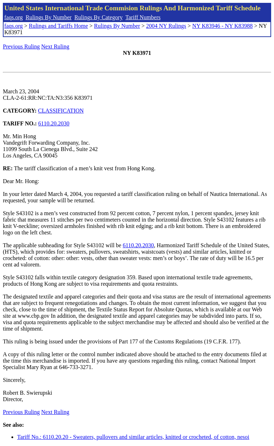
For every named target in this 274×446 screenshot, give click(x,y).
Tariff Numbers (143, 17)
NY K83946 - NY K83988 (222, 26)
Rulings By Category (99, 17)
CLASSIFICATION (61, 111)
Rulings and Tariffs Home (58, 26)
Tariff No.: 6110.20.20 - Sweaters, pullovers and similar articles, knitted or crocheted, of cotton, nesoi (133, 437)
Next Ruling (55, 46)
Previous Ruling (21, 46)
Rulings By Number (49, 17)
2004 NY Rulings (166, 26)
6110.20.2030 (53, 123)
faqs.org (13, 17)
